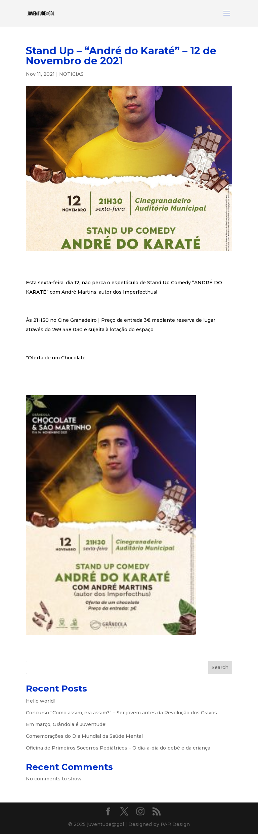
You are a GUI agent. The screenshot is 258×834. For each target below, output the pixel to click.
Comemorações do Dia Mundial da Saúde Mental (84, 736)
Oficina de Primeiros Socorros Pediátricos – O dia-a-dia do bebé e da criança (118, 748)
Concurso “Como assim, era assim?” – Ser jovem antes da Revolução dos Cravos (121, 713)
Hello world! (40, 701)
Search (220, 667)
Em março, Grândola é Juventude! (66, 724)
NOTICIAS (71, 74)
